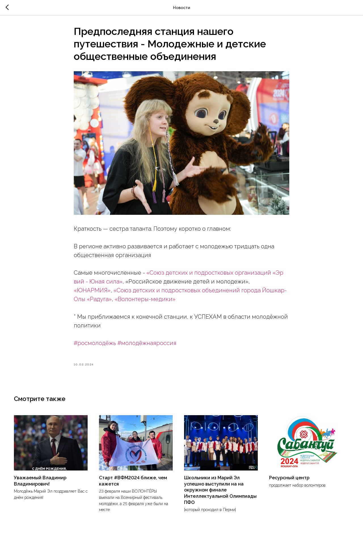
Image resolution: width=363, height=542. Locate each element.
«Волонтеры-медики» (145, 301)
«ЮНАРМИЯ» (92, 292)
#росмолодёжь (95, 345)
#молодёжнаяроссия (146, 345)
